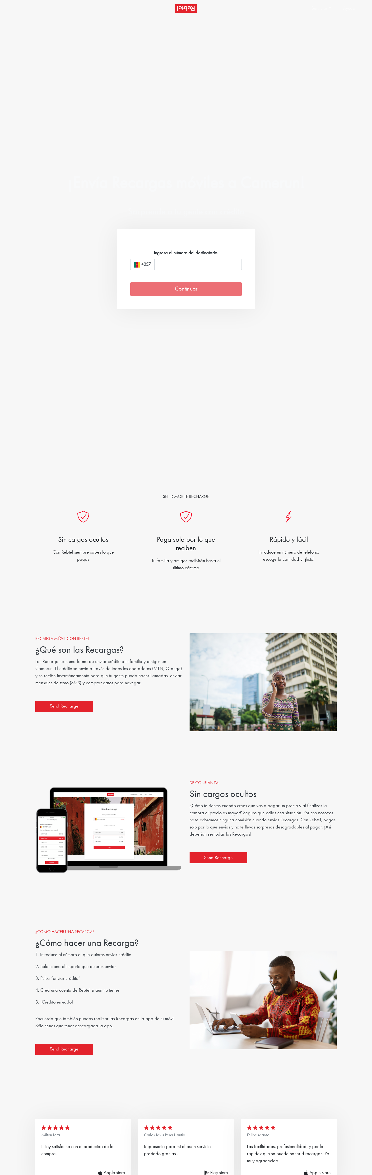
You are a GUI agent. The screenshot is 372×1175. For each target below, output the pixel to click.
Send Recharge (64, 706)
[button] (322, 8)
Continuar (186, 289)
